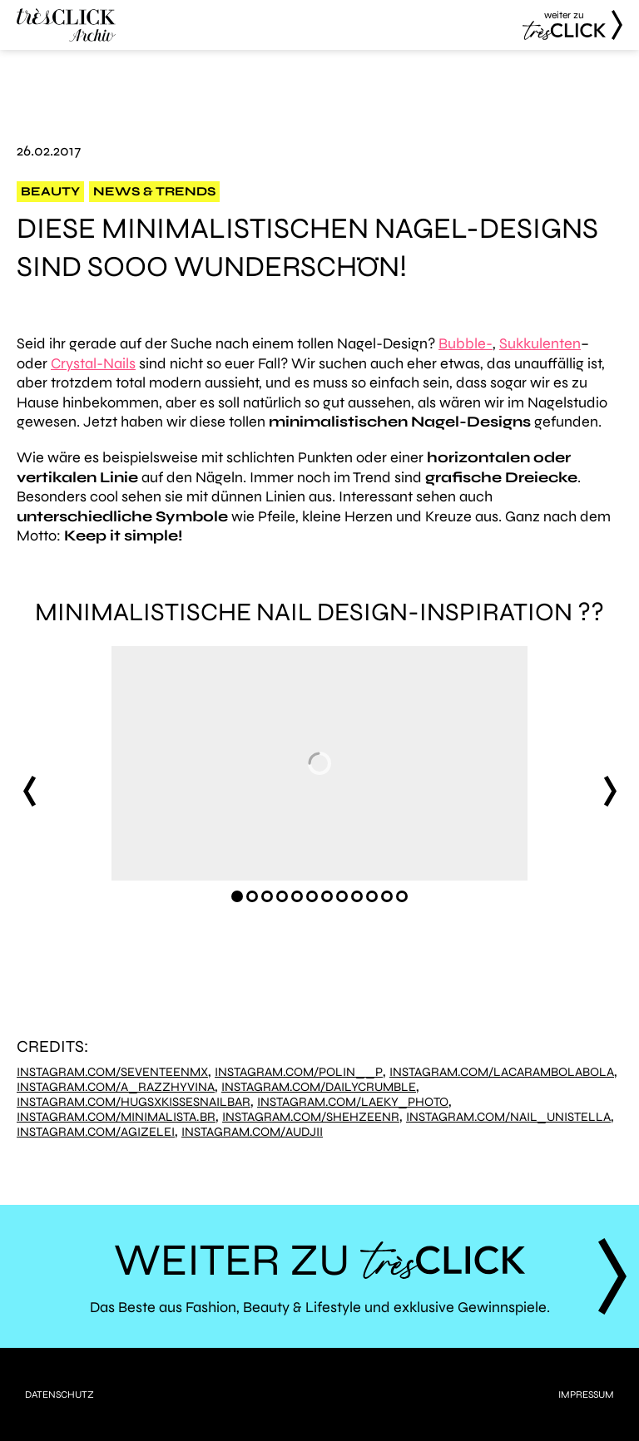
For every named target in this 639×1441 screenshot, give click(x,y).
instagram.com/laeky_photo (352, 1102)
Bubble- (465, 343)
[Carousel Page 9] (357, 896)
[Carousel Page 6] (312, 896)
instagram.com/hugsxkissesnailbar (133, 1102)
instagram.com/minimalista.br (116, 1117)
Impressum (586, 1394)
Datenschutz (59, 1394)
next (609, 791)
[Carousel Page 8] (342, 896)
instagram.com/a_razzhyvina (116, 1087)
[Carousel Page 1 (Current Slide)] (237, 896)
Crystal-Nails (93, 363)
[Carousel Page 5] (297, 896)
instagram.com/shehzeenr (310, 1117)
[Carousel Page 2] (252, 896)
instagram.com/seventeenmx (112, 1072)
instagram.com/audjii (252, 1132)
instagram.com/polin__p (299, 1072)
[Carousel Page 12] (402, 896)
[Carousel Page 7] (327, 896)
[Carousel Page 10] (372, 896)
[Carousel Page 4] (282, 896)
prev (29, 791)
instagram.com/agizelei (96, 1132)
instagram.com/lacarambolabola (501, 1072)
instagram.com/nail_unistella (508, 1117)
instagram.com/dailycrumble (318, 1087)
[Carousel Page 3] (267, 896)
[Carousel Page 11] (387, 896)
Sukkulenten (540, 343)
